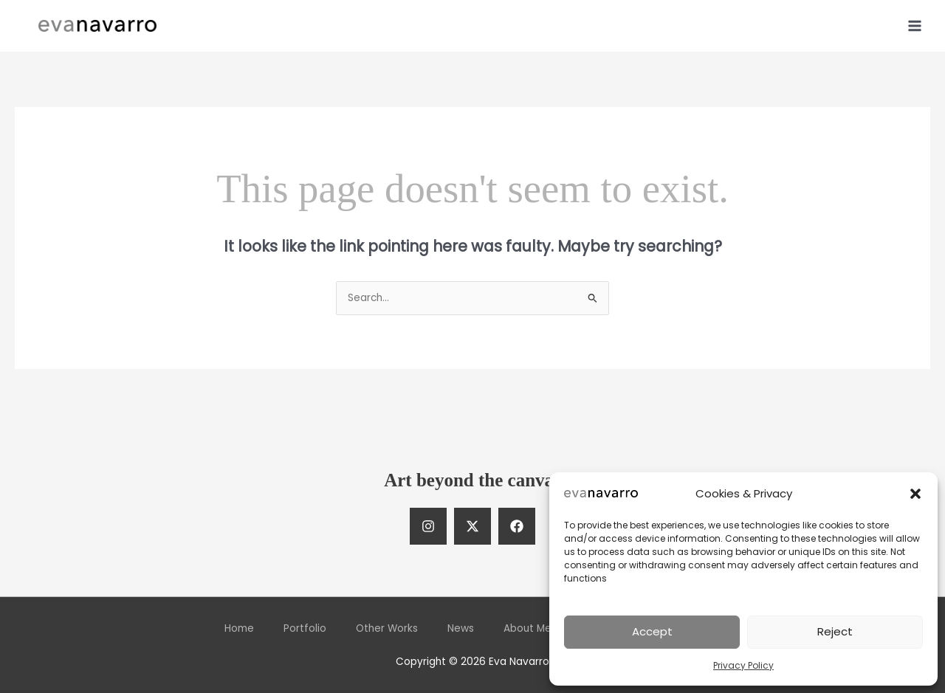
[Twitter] (472, 526)
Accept (652, 631)
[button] (915, 493)
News (460, 628)
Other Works (387, 628)
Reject (835, 631)
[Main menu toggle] (915, 25)
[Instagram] (428, 526)
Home (239, 628)
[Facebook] (516, 526)
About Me (527, 628)
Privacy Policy (743, 665)
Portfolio (305, 628)
